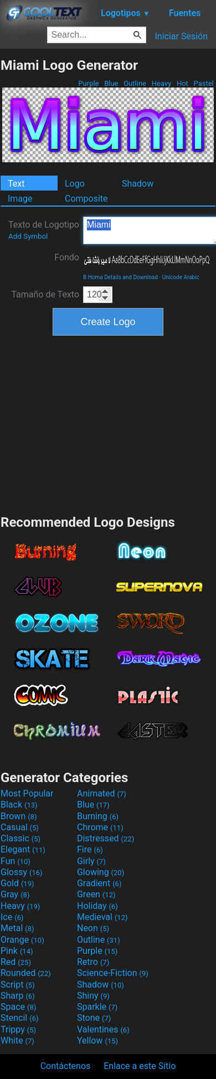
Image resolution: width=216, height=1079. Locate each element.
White (17, 1040)
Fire (90, 849)
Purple (88, 83)
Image (20, 198)
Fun (15, 861)
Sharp (18, 995)
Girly (91, 861)
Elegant (23, 849)
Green (96, 894)
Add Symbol (28, 236)
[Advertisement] (108, 423)
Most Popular (27, 793)
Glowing (100, 872)
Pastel (203, 83)
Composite (86, 198)
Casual (20, 827)
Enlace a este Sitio (140, 1066)
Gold (17, 883)
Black (19, 804)
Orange (22, 939)
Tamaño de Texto (45, 294)
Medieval (102, 917)
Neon (93, 928)
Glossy (22, 872)
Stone (94, 1018)
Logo (75, 183)
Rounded (26, 973)
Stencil (19, 1018)
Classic (20, 838)
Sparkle (97, 1006)
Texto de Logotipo (43, 229)
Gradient (99, 883)
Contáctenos (65, 1066)
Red (16, 962)
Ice (12, 917)
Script (18, 984)
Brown (19, 816)
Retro (93, 962)
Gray (15, 894)
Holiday (97, 906)
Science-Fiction (112, 973)
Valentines (103, 1029)
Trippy (18, 1029)
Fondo (66, 257)
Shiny (93, 995)
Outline (135, 83)
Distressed (105, 838)
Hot (182, 83)
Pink (17, 951)
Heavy (161, 83)
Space (18, 1006)
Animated (101, 793)
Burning (98, 816)
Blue (111, 83)
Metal (17, 928)
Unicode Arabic (180, 277)
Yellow (97, 1040)
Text (16, 183)
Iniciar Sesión (181, 36)
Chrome (100, 827)
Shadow (137, 183)
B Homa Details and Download (120, 277)
